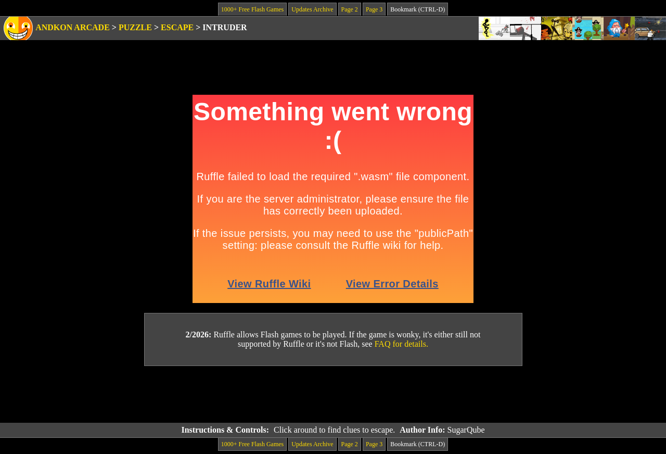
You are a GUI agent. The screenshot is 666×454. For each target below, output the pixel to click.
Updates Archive (312, 9)
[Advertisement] (333, 394)
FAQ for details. (401, 343)
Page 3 (374, 9)
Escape (177, 27)
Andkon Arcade (72, 27)
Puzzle (135, 27)
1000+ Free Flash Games (252, 9)
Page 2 (349, 9)
